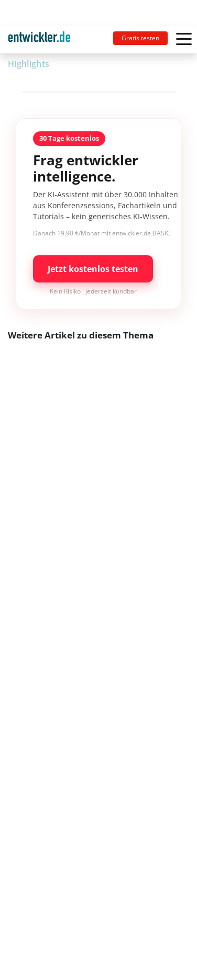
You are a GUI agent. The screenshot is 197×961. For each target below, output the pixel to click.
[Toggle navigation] (43, 39)
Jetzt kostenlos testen (93, 269)
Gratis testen (140, 37)
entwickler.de (39, 41)
